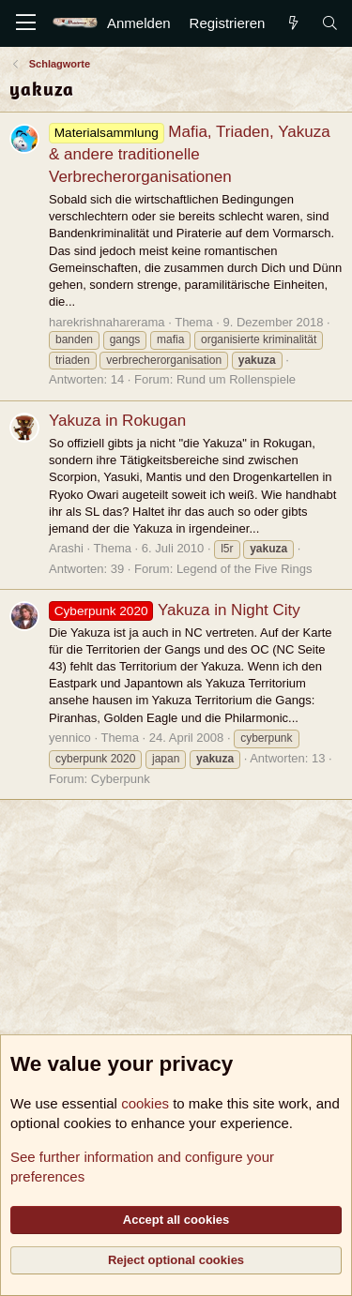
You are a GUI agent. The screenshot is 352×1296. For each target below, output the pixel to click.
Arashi (66, 548)
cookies (145, 1103)
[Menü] (26, 23)
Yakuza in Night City (174, 610)
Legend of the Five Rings (244, 569)
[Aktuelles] (292, 23)
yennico (70, 738)
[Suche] (330, 23)
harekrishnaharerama (107, 322)
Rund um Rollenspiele (236, 379)
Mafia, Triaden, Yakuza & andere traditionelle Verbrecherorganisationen (189, 154)
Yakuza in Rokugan (117, 420)
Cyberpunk (120, 779)
